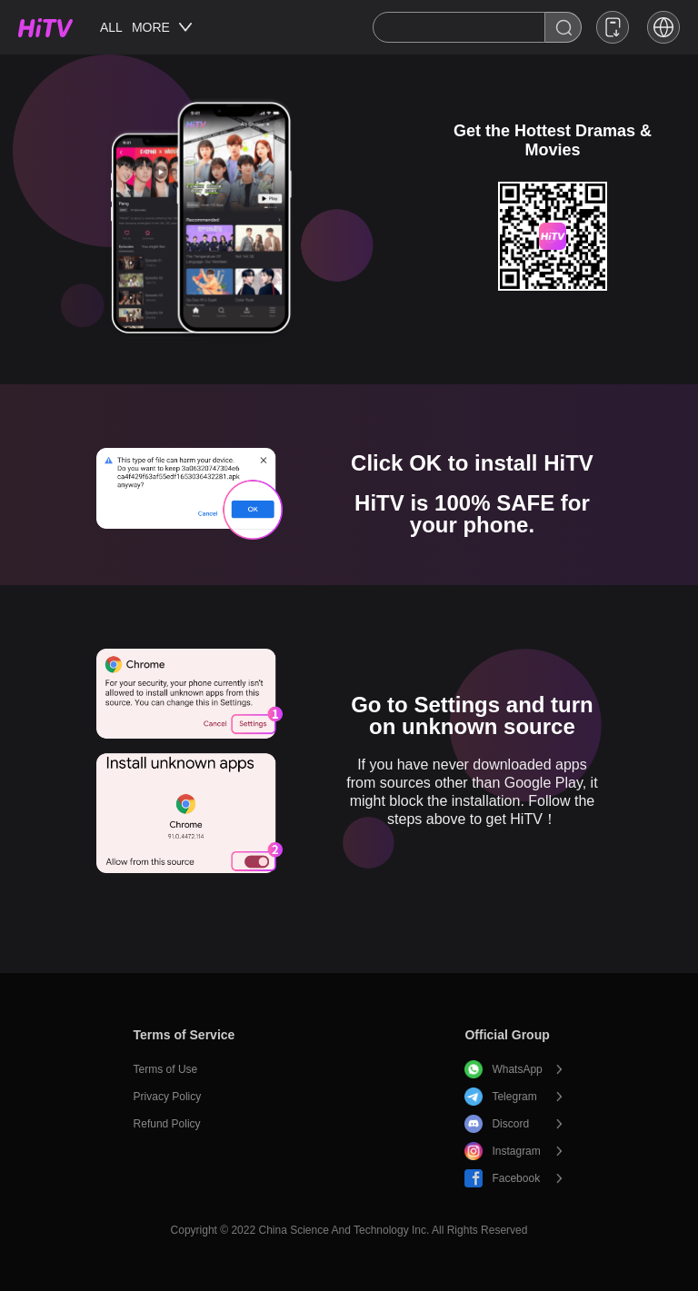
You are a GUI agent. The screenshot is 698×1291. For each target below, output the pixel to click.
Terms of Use (166, 1069)
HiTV (45, 27)
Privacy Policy (168, 1096)
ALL (111, 27)
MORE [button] (162, 27)
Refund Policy (167, 1123)
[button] (663, 27)
